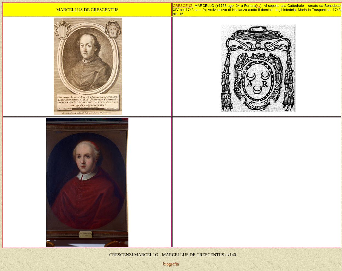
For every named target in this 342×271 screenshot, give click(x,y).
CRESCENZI (183, 6)
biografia (171, 264)
